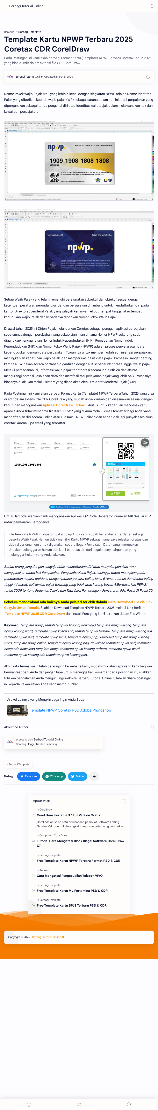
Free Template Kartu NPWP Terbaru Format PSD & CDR (78, 861)
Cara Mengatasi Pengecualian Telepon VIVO (70, 876)
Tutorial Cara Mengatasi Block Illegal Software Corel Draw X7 (80, 843)
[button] (28, 776)
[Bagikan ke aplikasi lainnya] (94, 776)
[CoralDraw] (46, 810)
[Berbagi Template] (50, 855)
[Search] (152, 6)
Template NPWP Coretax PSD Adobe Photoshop (70, 710)
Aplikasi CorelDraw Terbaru (65, 405)
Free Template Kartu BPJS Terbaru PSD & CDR (72, 905)
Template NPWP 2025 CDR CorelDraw (35, 614)
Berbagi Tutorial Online (26, 6)
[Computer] (46, 835)
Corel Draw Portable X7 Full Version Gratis (68, 815)
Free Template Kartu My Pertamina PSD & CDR (72, 891)
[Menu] (79, 1104)
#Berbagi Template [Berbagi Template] (18, 764)
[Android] (44, 870)
